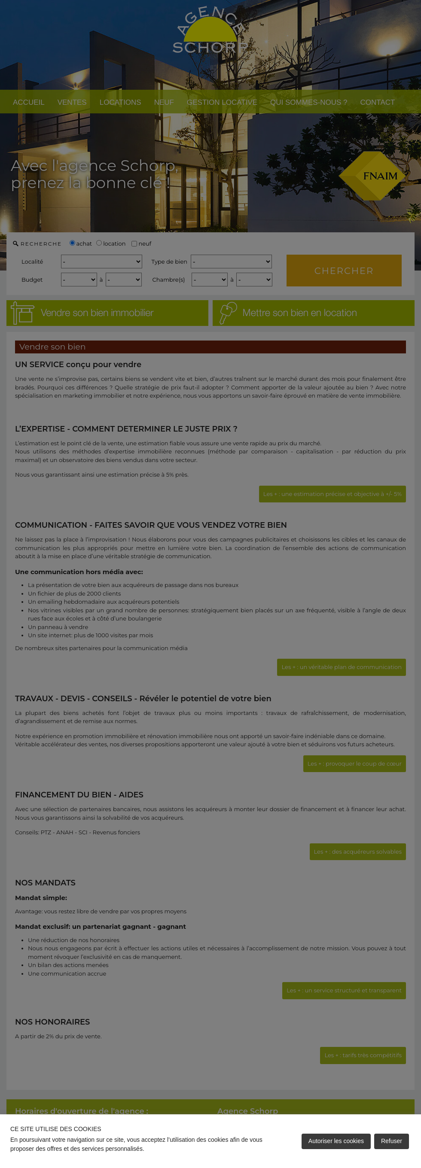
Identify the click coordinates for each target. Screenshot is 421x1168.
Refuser (391, 1141)
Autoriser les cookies (336, 1141)
